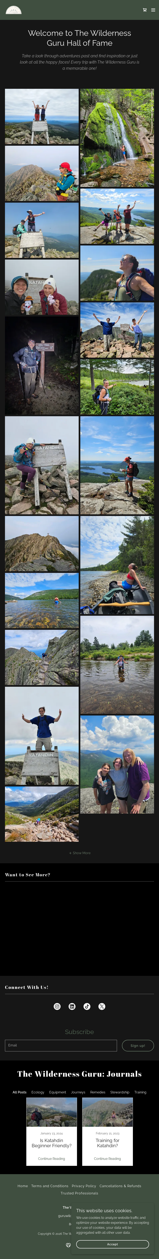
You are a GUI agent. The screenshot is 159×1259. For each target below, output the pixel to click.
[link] (13, 10)
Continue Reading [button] (51, 1159)
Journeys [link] (78, 1092)
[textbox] (61, 1045)
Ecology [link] (37, 1092)
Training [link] (140, 1092)
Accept (112, 1244)
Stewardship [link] (119, 1092)
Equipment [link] (57, 1092)
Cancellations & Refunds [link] (120, 1186)
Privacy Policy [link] (84, 1186)
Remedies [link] (97, 1092)
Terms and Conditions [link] (50, 1186)
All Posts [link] (19, 1092)
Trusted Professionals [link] (79, 1193)
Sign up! (138, 1046)
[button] (153, 10)
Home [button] (23, 1186)
